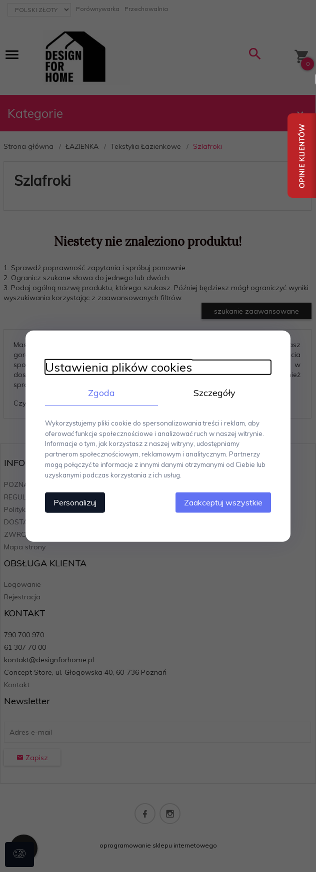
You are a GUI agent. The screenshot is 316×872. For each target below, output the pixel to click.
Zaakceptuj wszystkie (225, 502)
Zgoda (100, 392)
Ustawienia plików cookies (116, 367)
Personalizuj (73, 502)
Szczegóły (215, 392)
